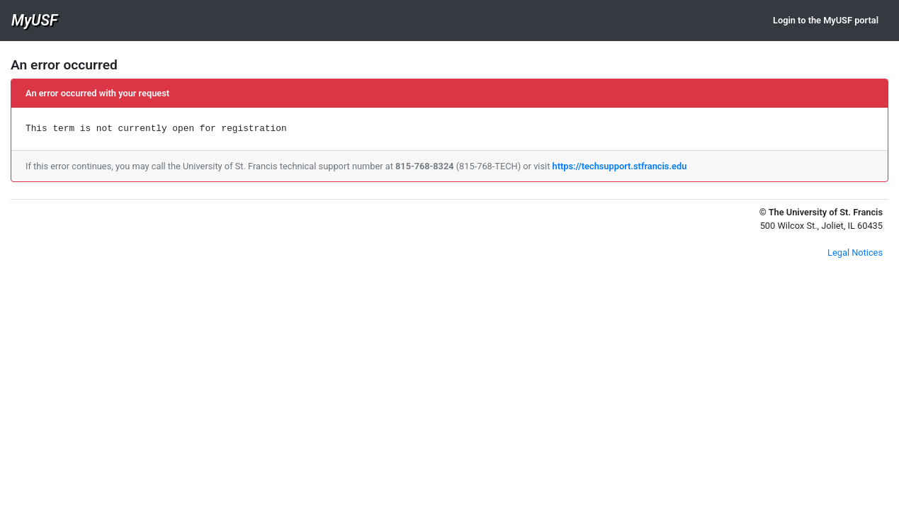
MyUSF (34, 20)
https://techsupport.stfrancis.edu (620, 166)
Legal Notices (855, 252)
